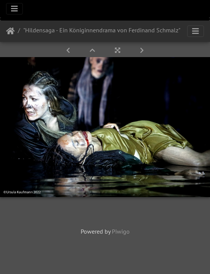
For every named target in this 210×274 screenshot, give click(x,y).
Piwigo (121, 231)
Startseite (10, 31)
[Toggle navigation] (14, 8)
